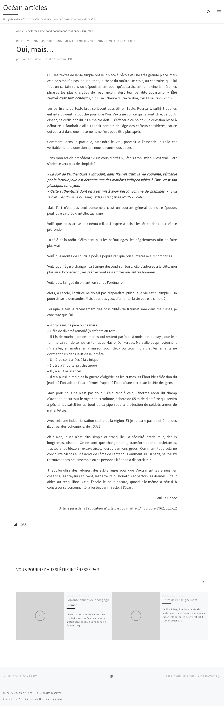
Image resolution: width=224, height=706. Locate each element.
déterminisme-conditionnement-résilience (54, 31)
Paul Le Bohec (31, 59)
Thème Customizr (53, 699)
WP (20, 699)
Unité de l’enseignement (180, 600)
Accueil (20, 31)
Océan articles (23, 693)
